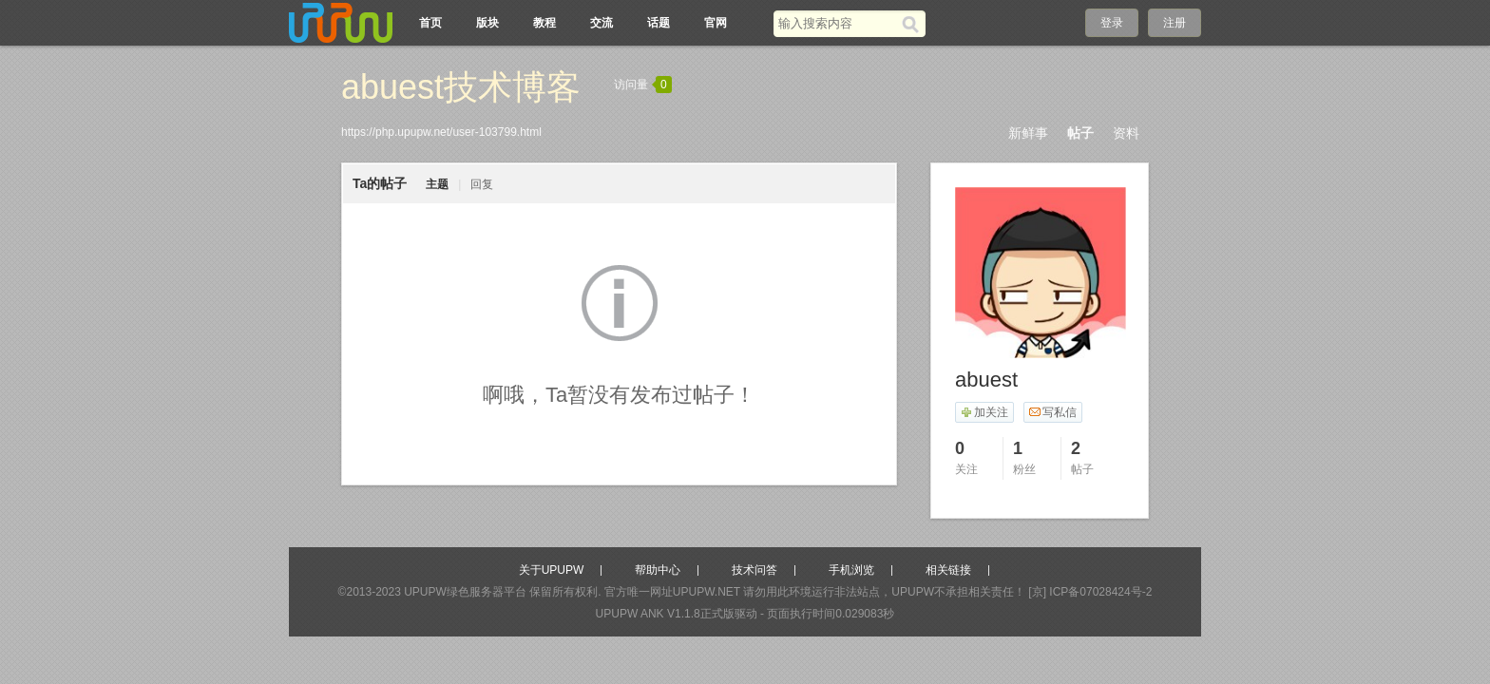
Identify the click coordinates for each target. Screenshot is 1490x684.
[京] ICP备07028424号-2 (1090, 591)
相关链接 (948, 570)
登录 (1111, 22)
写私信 (1052, 412)
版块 (487, 22)
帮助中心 (657, 570)
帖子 (1080, 133)
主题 (437, 184)
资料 (1126, 133)
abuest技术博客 (461, 86)
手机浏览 (851, 570)
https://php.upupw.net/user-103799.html (441, 132)
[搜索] (914, 23)
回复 (481, 184)
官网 (715, 22)
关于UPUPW (551, 570)
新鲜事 (1028, 133)
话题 (658, 22)
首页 (430, 22)
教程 (544, 22)
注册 (1174, 22)
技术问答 (754, 570)
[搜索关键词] (837, 23)
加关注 (984, 412)
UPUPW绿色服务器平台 (465, 591)
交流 (601, 22)
